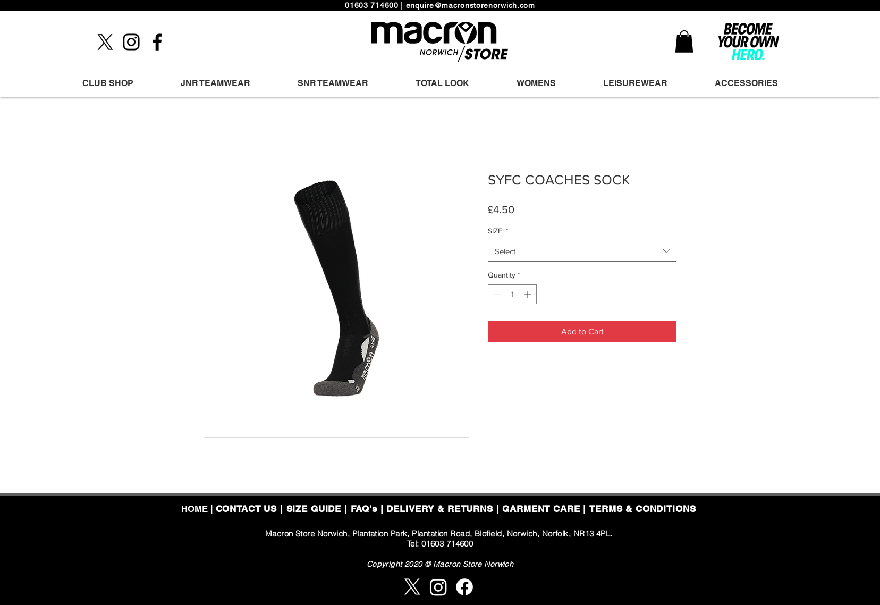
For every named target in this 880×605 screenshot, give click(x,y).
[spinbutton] (512, 294)
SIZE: (498, 230)
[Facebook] (157, 42)
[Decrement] (496, 294)
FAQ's (364, 508)
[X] (105, 42)
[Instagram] (131, 42)
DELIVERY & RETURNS (439, 508)
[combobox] (582, 251)
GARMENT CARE (541, 508)
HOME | (198, 508)
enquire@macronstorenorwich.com (470, 5)
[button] (684, 41)
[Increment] (528, 294)
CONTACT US (246, 508)
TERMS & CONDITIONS (642, 508)
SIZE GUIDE (314, 508)
